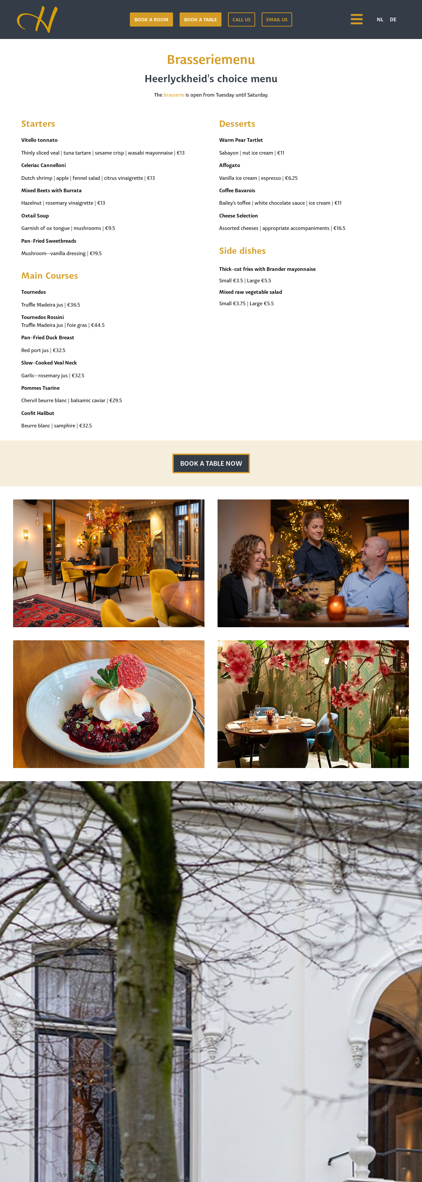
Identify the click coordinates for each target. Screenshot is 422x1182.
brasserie (174, 94)
